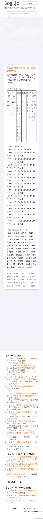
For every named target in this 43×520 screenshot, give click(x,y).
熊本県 (27, 264)
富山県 (32, 242)
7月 (32, 153)
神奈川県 (17, 242)
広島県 (20, 258)
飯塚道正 (14, 108)
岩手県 (23, 233)
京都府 (18, 252)
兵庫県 (33, 252)
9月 (10, 156)
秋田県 (9, 236)
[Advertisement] (21, 40)
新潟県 (25, 242)
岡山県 (13, 258)
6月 (29, 149)
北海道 (9, 233)
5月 (26, 149)
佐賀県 (13, 264)
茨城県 (31, 236)
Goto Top (39, 516)
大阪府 (25, 252)
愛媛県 (20, 261)
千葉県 (31, 239)
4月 (23, 149)
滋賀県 (11, 252)
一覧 (19, 356)
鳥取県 (27, 255)
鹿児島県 (21, 267)
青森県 (16, 233)
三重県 (33, 249)
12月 (21, 156)
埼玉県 (23, 239)
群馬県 (16, 239)
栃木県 (9, 239)
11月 (17, 156)
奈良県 (11, 255)
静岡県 (18, 249)
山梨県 (25, 245)
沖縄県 (29, 267)
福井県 (18, 245)
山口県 (27, 258)
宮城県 (31, 233)
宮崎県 (13, 267)
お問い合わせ (31, 508)
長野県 (33, 245)
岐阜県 (11, 249)
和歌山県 (19, 255)
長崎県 (20, 264)
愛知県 (25, 249)
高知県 (27, 261)
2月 (18, 149)
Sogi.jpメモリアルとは (19, 508)
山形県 (16, 236)
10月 (13, 156)
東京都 (9, 242)
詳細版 (32, 454)
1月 (15, 149)
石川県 (11, 245)
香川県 (13, 261)
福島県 (23, 236)
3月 (20, 149)
